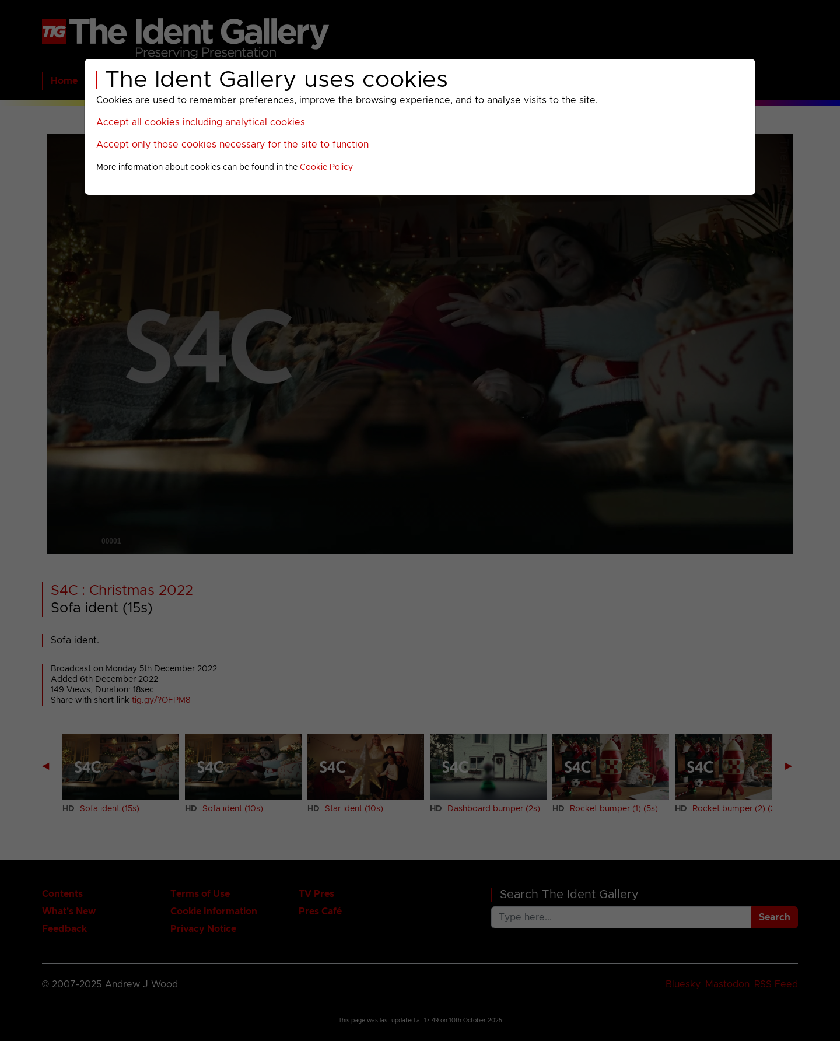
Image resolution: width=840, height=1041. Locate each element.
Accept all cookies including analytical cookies (200, 122)
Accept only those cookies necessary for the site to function (232, 144)
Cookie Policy (326, 167)
